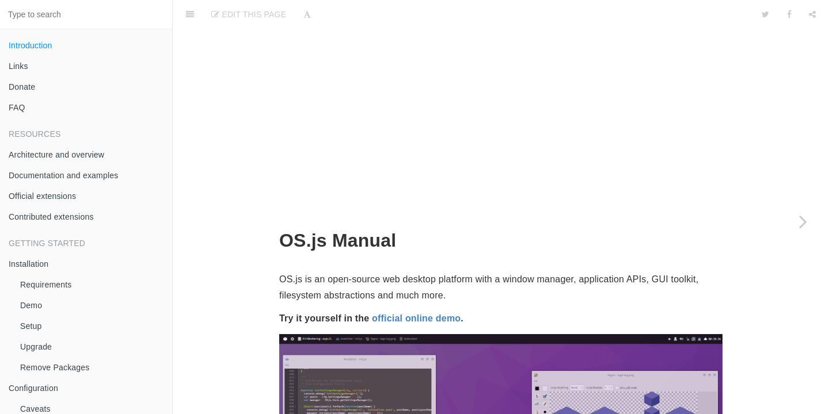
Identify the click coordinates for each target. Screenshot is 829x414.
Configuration (33, 388)
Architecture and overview (56, 154)
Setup (31, 326)
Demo (31, 305)
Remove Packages (55, 367)
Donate (22, 86)
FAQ (17, 107)
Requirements (46, 284)
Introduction (30, 45)
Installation (28, 264)
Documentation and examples (63, 175)
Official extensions (42, 196)
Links (18, 66)
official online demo (416, 128)
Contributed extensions (51, 216)
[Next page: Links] (803, 221)
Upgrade (36, 346)
